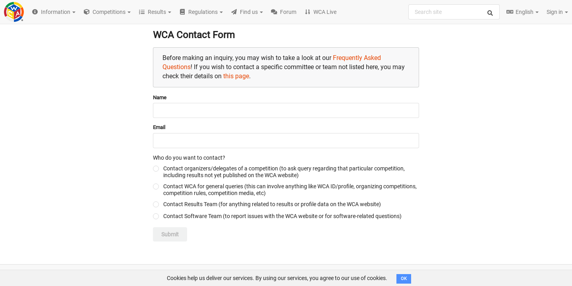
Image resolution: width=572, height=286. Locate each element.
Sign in (557, 12)
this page (236, 76)
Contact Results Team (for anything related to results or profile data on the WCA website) (272, 204)
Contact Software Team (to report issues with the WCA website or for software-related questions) (282, 216)
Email (159, 127)
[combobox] (454, 11)
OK (404, 278)
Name (159, 97)
